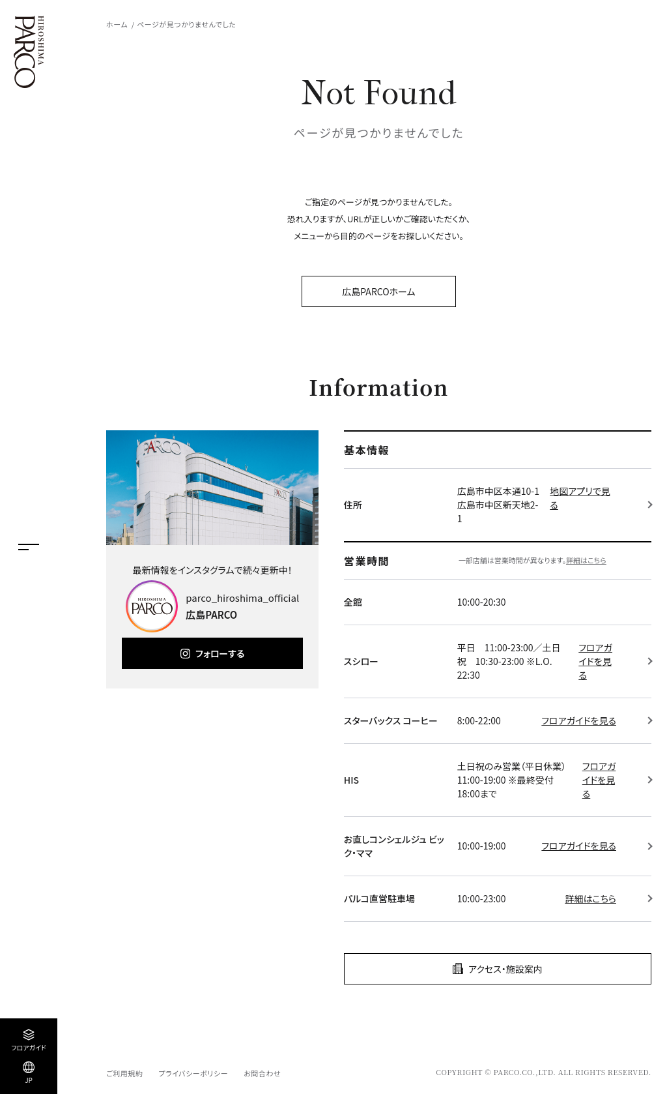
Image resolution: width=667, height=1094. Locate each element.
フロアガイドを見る (595, 661)
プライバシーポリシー (193, 1073)
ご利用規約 (124, 1073)
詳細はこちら (586, 560)
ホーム (117, 24)
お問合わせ (262, 1073)
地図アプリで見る (580, 497)
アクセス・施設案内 (505, 968)
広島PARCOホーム (378, 291)
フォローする (219, 653)
